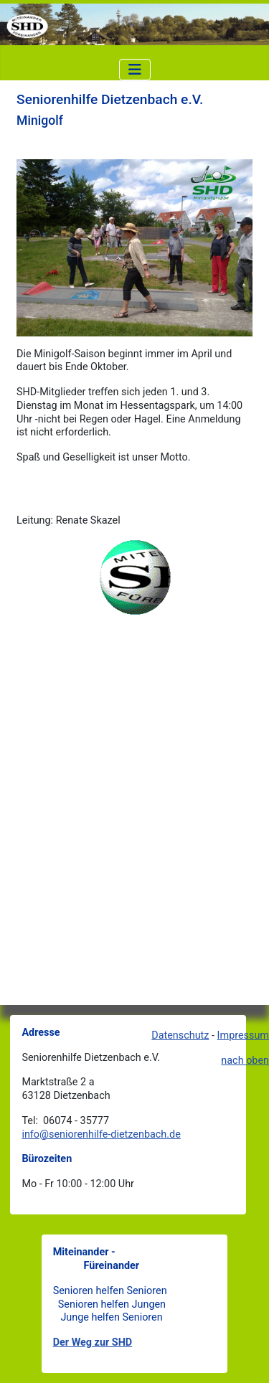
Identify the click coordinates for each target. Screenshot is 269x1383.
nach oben (245, 1060)
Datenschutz (180, 1035)
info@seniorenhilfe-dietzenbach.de (101, 1134)
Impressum (243, 1035)
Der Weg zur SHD (93, 1342)
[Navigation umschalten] (135, 69)
